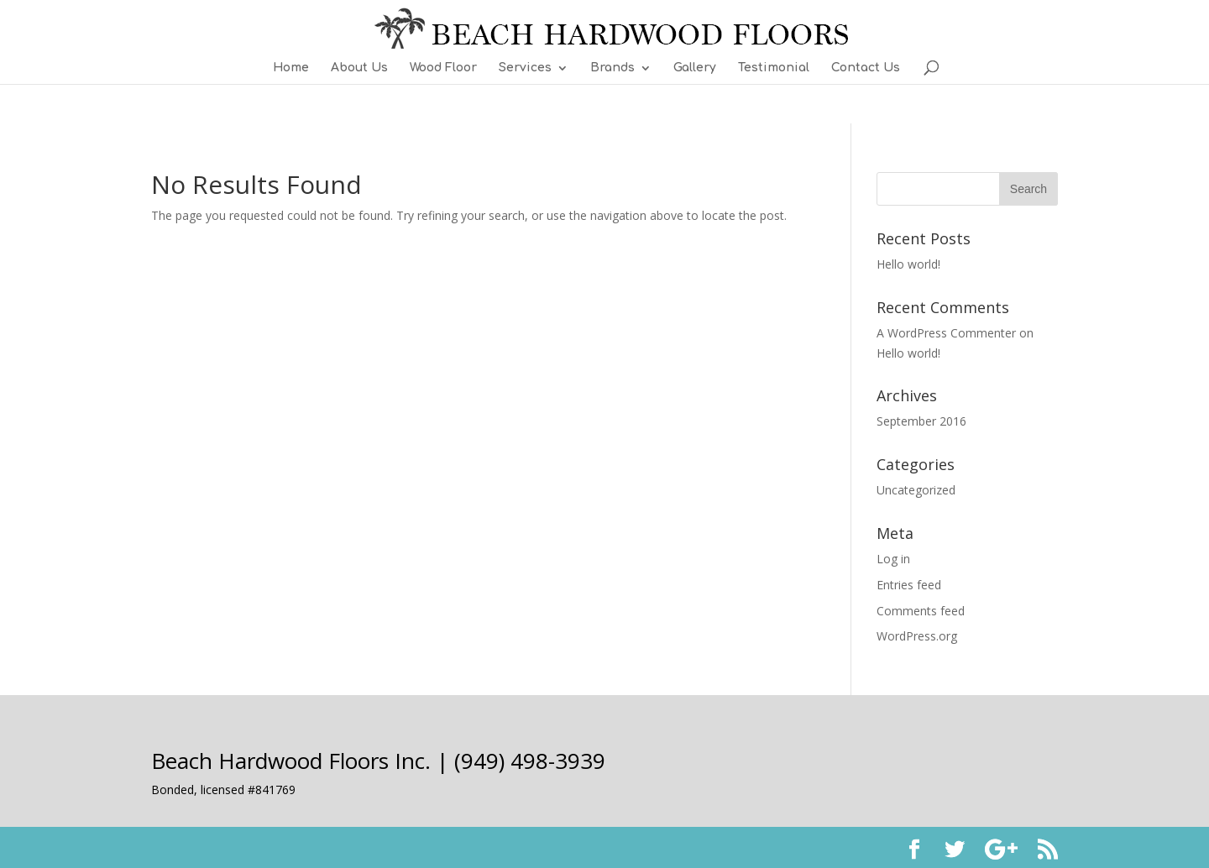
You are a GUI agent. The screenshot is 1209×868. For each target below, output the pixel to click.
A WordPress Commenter (946, 333)
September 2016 (921, 421)
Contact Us (865, 68)
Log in (893, 559)
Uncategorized (916, 490)
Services (525, 68)
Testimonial (773, 68)
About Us (359, 68)
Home (291, 68)
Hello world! (908, 264)
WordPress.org (917, 636)
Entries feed (909, 585)
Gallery (694, 68)
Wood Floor (443, 68)
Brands (612, 68)
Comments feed (921, 611)
